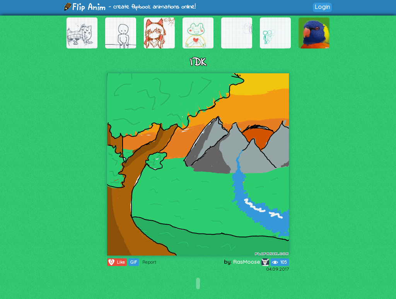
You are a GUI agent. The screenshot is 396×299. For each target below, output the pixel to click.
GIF (133, 262)
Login (322, 6)
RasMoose (251, 261)
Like (116, 262)
